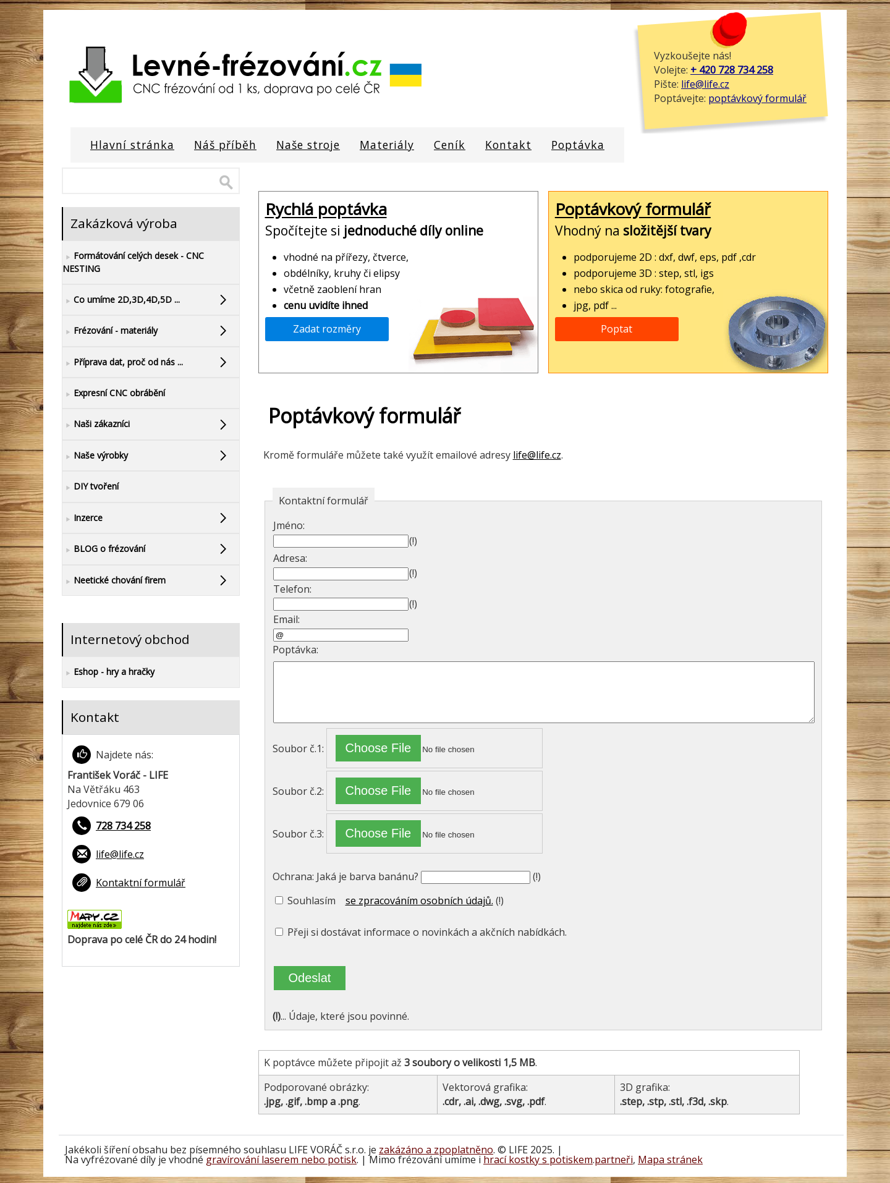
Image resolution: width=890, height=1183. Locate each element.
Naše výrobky (95, 455)
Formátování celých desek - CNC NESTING (133, 262)
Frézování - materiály (110, 330)
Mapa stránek (670, 1159)
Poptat (616, 329)
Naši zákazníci (96, 424)
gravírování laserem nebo (267, 1159)
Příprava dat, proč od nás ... (122, 362)
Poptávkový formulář (633, 209)
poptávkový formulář (757, 98)
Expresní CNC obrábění (113, 393)
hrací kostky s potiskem (538, 1159)
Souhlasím (305, 900)
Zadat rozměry (327, 329)
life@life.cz (705, 84)
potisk (342, 1159)
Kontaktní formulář (140, 882)
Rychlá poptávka (326, 209)
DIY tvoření (90, 486)
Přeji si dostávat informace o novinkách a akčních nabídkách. (421, 932)
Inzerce (82, 518)
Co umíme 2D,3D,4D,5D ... (121, 300)
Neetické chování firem (114, 580)
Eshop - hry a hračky (108, 672)
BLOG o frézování (103, 549)
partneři (614, 1159)
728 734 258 (123, 826)
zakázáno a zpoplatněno (436, 1149)
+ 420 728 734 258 (731, 70)
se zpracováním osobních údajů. (419, 900)
